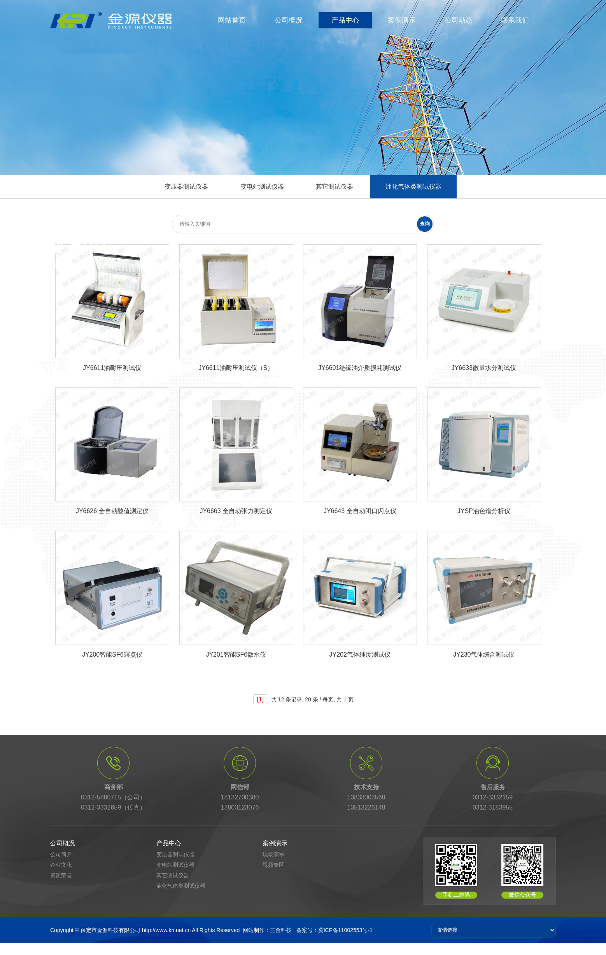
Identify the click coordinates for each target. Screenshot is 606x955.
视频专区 (273, 865)
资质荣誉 (61, 875)
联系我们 (515, 20)
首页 (89, 265)
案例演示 (402, 20)
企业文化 (61, 865)
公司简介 (61, 854)
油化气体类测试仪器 (413, 186)
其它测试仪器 (334, 186)
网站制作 (253, 930)
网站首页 (232, 20)
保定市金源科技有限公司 (110, 930)
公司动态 (459, 20)
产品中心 (345, 20)
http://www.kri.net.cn (166, 930)
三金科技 (281, 930)
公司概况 (289, 20)
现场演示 (273, 854)
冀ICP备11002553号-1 (345, 930)
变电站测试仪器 (262, 186)
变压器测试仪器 (186, 186)
